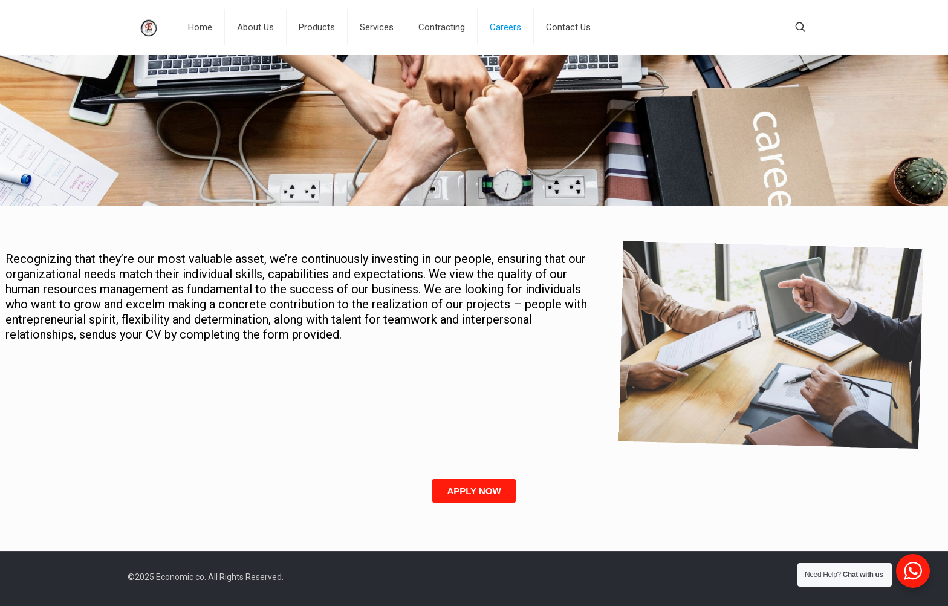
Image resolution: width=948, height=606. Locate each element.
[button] (473, 491)
